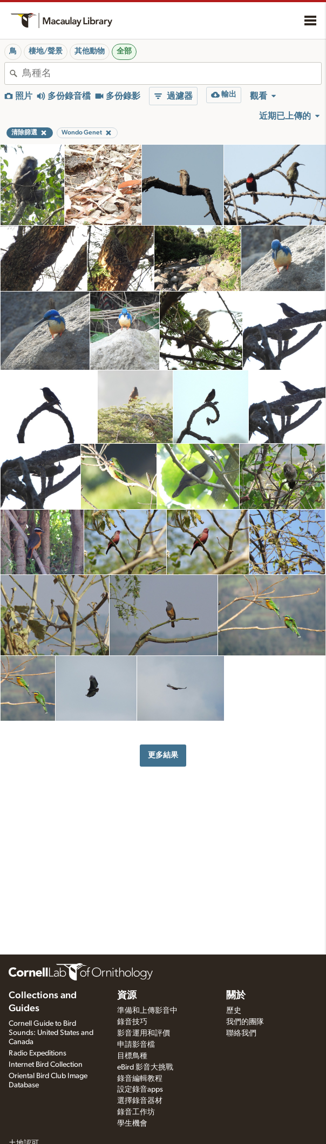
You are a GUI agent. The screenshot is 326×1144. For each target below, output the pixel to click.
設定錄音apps (140, 1089)
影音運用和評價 (143, 1033)
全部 (124, 51)
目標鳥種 (132, 1056)
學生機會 (132, 1123)
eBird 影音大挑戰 (145, 1067)
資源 (127, 995)
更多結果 (163, 755)
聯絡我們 (241, 1033)
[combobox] (171, 73)
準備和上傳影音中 (147, 1010)
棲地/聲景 (46, 51)
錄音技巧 (132, 1022)
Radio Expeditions (37, 1053)
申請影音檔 (136, 1044)
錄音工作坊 (136, 1112)
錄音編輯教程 (139, 1078)
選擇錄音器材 (139, 1101)
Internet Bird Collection (46, 1064)
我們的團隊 (245, 1022)
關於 (236, 995)
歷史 (233, 1010)
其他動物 (89, 51)
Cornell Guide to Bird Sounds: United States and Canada (51, 1033)
